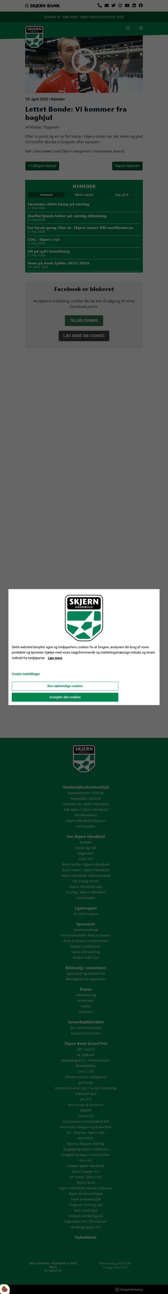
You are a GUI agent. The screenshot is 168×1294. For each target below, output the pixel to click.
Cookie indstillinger (26, 674)
